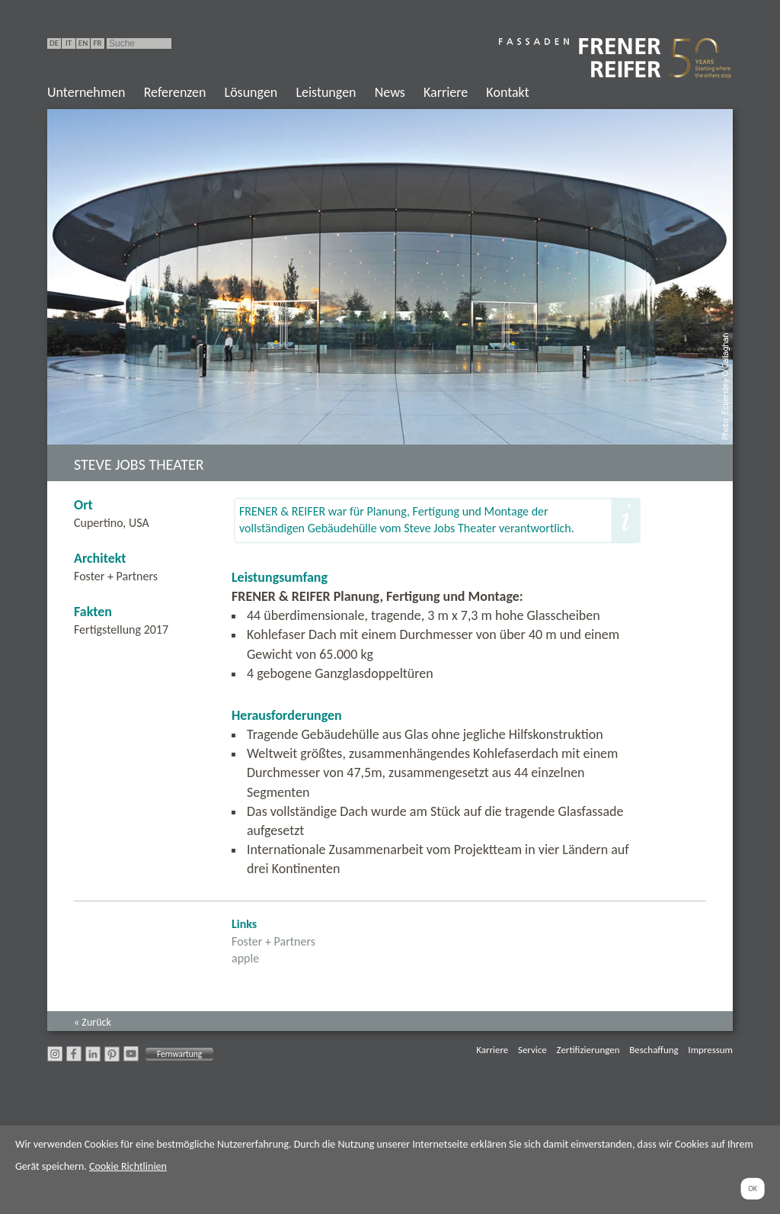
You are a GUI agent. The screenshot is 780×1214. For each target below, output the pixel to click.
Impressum (710, 1049)
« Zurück (92, 1022)
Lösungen (251, 92)
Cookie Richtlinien (128, 1166)
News (390, 92)
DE (54, 43)
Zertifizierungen (588, 1049)
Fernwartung (179, 1054)
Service (532, 1049)
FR (97, 43)
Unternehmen (86, 92)
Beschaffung (653, 1049)
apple (245, 958)
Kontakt (507, 92)
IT (69, 43)
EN (83, 43)
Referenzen (175, 92)
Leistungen (326, 92)
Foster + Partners (273, 941)
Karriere (446, 92)
